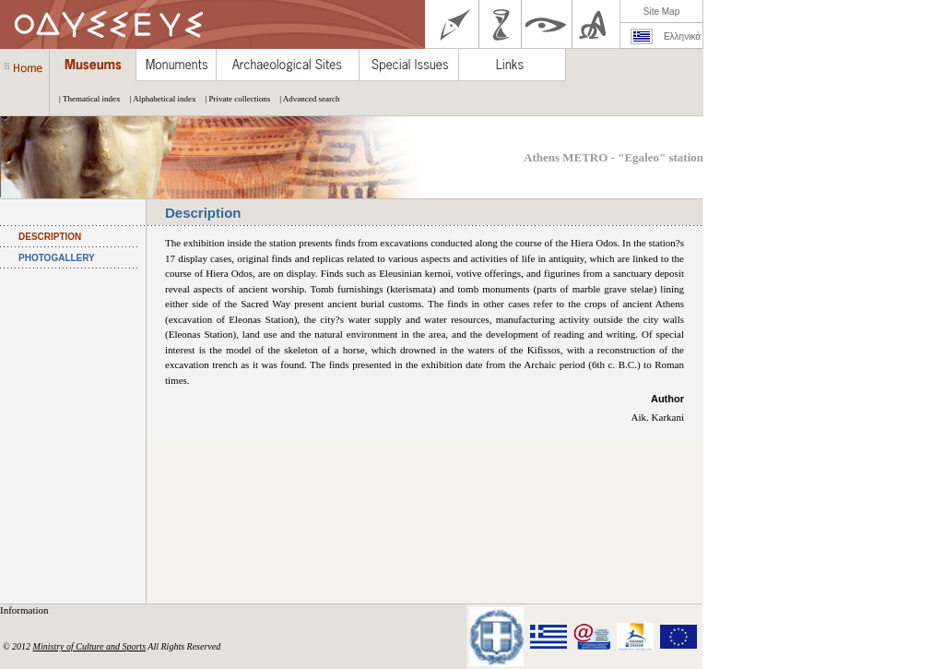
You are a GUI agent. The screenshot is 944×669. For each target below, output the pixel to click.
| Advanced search (304, 98)
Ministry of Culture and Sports (89, 646)
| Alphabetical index (158, 98)
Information (25, 609)
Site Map (661, 11)
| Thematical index (85, 98)
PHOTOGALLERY (56, 258)
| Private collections (232, 98)
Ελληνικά (682, 36)
